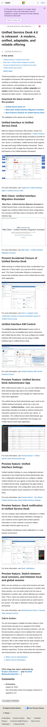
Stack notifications (28, 568)
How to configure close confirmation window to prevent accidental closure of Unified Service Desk (21, 316)
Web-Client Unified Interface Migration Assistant (25, 110)
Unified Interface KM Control (12, 68)
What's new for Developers (16, 660)
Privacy (4, 721)
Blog (28, 718)
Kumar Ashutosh (10, 672)
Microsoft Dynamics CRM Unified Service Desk (20, 26)
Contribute (37, 718)
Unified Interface (38, 134)
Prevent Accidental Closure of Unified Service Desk (19, 65)
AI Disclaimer (6, 718)
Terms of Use (35, 721)
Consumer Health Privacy (18, 721)
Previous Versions (18, 718)
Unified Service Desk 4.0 (15, 107)
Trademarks (5, 724)
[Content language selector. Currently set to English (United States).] (12, 708)
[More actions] (43, 26)
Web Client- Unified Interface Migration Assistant (19, 62)
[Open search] (38, 3)
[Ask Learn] (40, 26)
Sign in (43, 3)
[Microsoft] (23, 2)
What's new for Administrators (17, 657)
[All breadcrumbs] (3, 26)
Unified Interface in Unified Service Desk (16, 60)
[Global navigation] (2, 3)
